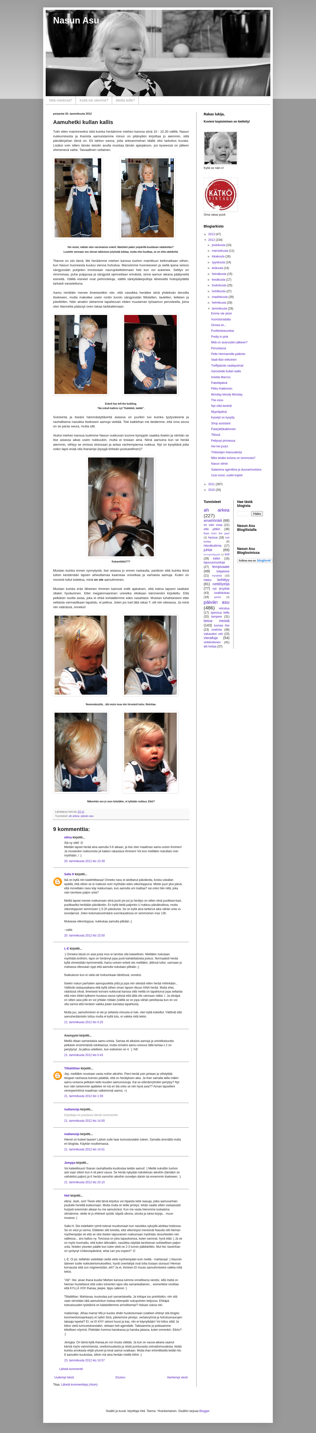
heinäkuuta (219, 274)
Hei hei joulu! (219, 446)
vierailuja (211, 638)
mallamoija (71, 1109)
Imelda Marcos (221, 377)
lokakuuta (218, 256)
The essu (217, 400)
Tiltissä (215, 434)
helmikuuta (219, 302)
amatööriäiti (213, 520)
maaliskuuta (220, 297)
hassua (213, 537)
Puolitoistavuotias (222, 330)
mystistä (217, 575)
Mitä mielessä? (60, 100)
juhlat (208, 550)
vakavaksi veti (213, 634)
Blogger (204, 1411)
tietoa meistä (217, 621)
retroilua (224, 608)
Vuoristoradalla (221, 319)
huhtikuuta (219, 291)
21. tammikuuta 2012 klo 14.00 (84, 1120)
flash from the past (217, 533)
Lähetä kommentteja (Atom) (79, 1384)
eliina (68, 837)
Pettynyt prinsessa (223, 440)
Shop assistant (221, 423)
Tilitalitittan (72, 1068)
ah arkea (74, 815)
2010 (212, 490)
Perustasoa (218, 348)
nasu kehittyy (217, 580)
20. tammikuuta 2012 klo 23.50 (84, 935)
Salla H (69, 874)
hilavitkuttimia (212, 545)
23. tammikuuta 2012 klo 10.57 (84, 1360)
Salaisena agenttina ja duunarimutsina (236, 469)
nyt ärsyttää (221, 588)
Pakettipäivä (219, 383)
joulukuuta (219, 245)
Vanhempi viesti (177, 1377)
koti (227, 554)
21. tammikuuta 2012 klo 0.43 (83, 1055)
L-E (66, 948)
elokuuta (218, 268)
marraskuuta (220, 250)
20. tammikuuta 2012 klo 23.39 (84, 861)
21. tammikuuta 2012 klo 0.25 (83, 1022)
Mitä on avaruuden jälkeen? (229, 342)
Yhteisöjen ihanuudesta (226, 452)
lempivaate (221, 567)
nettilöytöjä (221, 584)
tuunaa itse (222, 625)
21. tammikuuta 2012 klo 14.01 (84, 1149)
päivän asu (87, 815)
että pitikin (212, 529)
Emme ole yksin (221, 313)
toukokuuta (219, 285)
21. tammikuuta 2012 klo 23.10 (84, 1182)
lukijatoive (223, 571)
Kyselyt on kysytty (223, 417)
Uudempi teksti (64, 1377)
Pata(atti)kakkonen (223, 429)
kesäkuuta (219, 279)
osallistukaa (222, 593)
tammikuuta (220, 308)
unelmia (216, 629)
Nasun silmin (219, 463)
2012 (212, 240)
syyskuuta (219, 262)
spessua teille (220, 612)
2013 (212, 234)
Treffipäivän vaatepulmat (227, 365)
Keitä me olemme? (93, 100)
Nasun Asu (76, 20)
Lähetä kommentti (71, 1369)
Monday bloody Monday (226, 394)
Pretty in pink (219, 336)
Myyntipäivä (219, 412)
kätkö (216, 558)
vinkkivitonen (212, 642)
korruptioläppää (212, 554)
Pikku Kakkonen (221, 388)
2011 (212, 484)
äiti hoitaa (210, 646)
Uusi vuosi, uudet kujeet (226, 475)
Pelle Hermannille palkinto (228, 354)
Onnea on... (219, 325)
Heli (67, 1195)
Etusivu (120, 1377)
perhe (217, 597)
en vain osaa (213, 525)
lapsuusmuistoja (214, 562)
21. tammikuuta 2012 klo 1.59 (83, 1096)
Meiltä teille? (125, 100)
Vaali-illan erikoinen (224, 359)
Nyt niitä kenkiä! (221, 406)
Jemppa (69, 1162)
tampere (216, 616)
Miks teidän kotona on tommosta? (233, 458)
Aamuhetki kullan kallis (226, 371)
